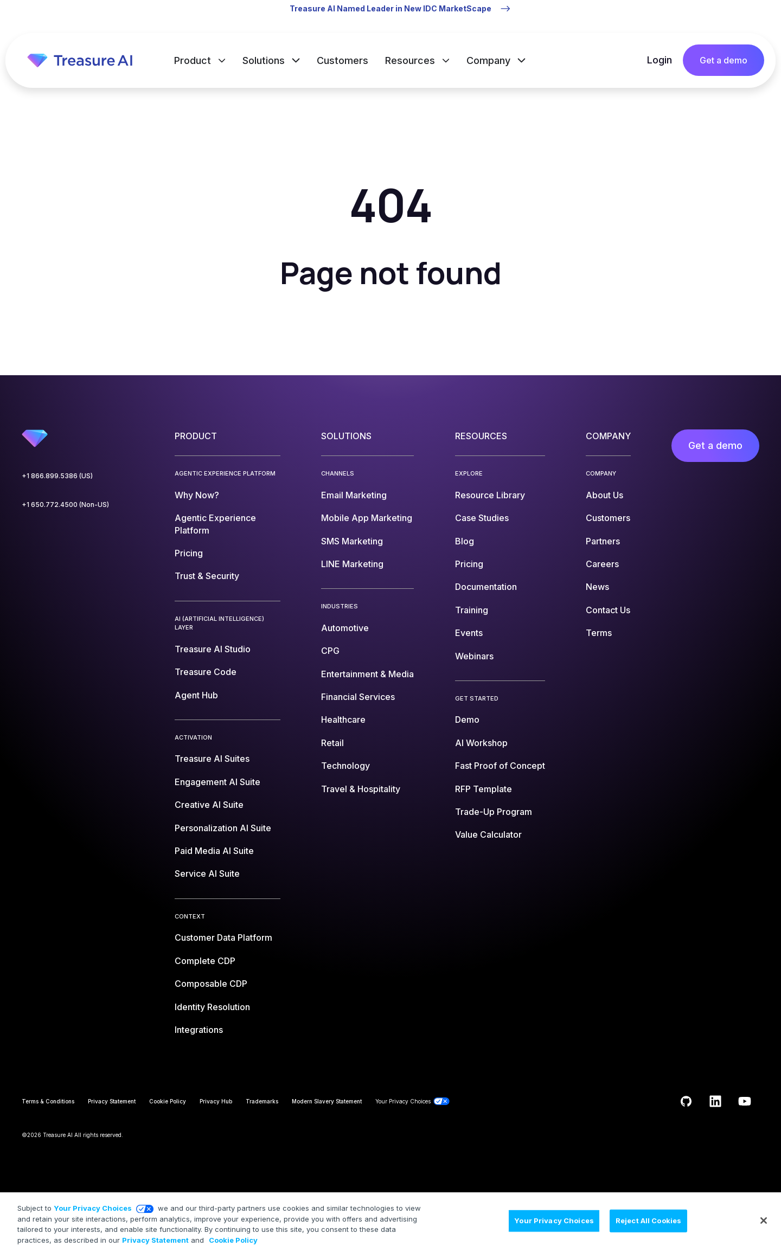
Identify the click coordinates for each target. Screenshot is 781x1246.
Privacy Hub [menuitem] (216, 1101)
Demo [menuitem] (467, 719)
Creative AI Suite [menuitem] (209, 804)
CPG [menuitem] (330, 650)
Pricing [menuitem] (189, 553)
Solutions (264, 60)
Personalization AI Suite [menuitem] (223, 828)
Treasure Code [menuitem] (205, 671)
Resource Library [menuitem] (490, 495)
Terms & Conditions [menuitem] (48, 1101)
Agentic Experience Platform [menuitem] (215, 523)
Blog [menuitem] (464, 541)
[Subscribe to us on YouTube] (744, 1101)
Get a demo (723, 60)
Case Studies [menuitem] (482, 517)
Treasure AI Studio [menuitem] (213, 649)
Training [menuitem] (471, 610)
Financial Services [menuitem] (358, 696)
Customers (342, 60)
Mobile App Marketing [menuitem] (366, 517)
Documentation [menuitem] (486, 586)
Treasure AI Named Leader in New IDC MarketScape (390, 8)
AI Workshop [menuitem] (481, 742)
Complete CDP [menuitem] (205, 960)
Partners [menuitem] (603, 541)
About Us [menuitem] (604, 495)
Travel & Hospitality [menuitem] (360, 788)
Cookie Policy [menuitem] (167, 1101)
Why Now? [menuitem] (197, 495)
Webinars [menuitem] (474, 656)
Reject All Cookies (648, 1230)
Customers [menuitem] (608, 517)
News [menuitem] (597, 586)
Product (194, 60)
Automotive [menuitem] (345, 627)
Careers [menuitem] (602, 563)
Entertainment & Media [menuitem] (367, 674)
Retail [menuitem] (332, 742)
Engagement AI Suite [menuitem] (217, 781)
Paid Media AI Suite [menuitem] (214, 850)
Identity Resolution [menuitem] (212, 1006)
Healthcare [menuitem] (343, 719)
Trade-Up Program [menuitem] (493, 811)
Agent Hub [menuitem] (196, 695)
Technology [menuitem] (345, 765)
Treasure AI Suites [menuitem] (212, 758)
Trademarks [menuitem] (262, 1101)
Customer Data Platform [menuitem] (223, 937)
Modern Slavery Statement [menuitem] (327, 1101)
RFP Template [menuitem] (483, 788)
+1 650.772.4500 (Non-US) (65, 504)
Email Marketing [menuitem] (354, 495)
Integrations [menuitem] (199, 1029)
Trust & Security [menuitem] (207, 575)
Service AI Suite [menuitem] (207, 873)
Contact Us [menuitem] (608, 610)
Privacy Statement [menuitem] (112, 1101)
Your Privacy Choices (93, 1218)
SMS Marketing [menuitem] (352, 541)
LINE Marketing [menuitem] (352, 563)
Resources (411, 60)
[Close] (764, 1231)
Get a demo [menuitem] (715, 445)
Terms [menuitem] (599, 632)
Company (489, 60)
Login (659, 60)
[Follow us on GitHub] (686, 1101)
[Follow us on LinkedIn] (715, 1101)
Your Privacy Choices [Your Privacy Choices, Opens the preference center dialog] (554, 1230)
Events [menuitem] (469, 632)
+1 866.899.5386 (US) (57, 476)
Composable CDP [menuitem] (211, 983)
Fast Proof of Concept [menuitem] (500, 765)
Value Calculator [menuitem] (488, 834)
